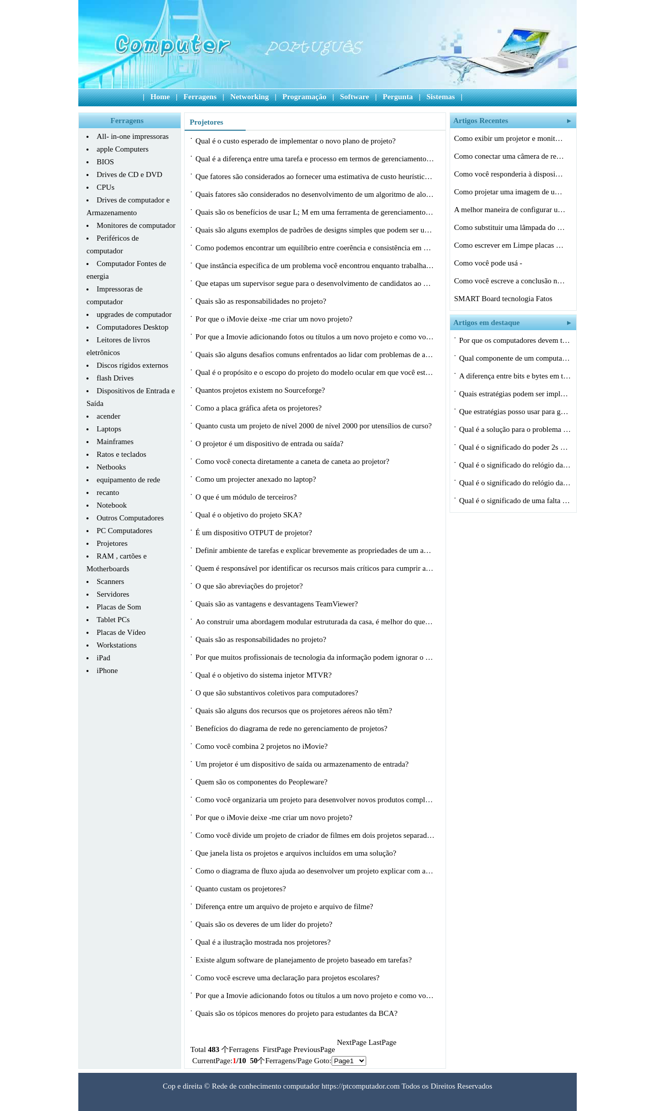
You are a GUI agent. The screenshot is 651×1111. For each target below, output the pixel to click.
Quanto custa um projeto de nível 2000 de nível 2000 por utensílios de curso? (314, 426)
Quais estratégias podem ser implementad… (515, 394)
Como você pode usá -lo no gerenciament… (488, 264)
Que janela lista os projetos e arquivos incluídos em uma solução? (296, 853)
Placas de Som (119, 607)
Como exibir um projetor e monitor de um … (510, 138)
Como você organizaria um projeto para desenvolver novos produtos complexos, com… (314, 800)
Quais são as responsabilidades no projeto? (261, 301)
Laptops (109, 429)
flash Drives (115, 378)
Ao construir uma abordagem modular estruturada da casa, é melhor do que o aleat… (314, 622)
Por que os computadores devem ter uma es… (515, 340)
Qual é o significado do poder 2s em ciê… (515, 447)
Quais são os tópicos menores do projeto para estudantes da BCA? (297, 1013)
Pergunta (397, 97)
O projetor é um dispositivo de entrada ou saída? (270, 444)
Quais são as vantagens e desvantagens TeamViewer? (277, 604)
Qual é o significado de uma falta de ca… (515, 500)
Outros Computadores (130, 518)
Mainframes (115, 441)
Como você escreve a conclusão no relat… (510, 281)
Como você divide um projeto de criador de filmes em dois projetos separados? (314, 835)
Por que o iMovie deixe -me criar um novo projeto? (274, 319)
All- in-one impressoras (133, 136)
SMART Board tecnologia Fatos (504, 299)
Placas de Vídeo (121, 632)
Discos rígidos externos (132, 365)
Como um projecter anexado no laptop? (256, 479)
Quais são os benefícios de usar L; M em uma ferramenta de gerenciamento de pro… (314, 212)
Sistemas (440, 97)
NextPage (351, 1042)
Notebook (112, 505)
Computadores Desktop (132, 327)
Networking (249, 97)
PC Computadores (125, 531)
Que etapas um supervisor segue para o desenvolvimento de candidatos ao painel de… (314, 283)
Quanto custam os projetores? (241, 889)
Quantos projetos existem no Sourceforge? (261, 390)
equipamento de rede (128, 480)
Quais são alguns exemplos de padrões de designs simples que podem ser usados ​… (314, 231)
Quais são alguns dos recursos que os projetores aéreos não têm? (294, 711)
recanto (108, 492)
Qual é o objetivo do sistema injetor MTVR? (264, 675)
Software (354, 97)
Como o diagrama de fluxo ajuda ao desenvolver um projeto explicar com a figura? (314, 871)
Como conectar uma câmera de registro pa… (510, 156)
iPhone (107, 670)
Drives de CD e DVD (129, 174)
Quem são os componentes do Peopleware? (262, 782)
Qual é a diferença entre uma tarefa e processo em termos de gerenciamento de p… (314, 159)
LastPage (382, 1042)
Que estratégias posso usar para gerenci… (515, 411)
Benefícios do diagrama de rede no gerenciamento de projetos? (292, 728)
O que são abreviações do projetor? (250, 586)
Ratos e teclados (121, 454)
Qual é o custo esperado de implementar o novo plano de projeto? (296, 141)
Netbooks (111, 467)
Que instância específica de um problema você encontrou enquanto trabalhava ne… (314, 265)
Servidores (113, 594)
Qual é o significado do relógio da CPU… (515, 465)
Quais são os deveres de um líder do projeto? (264, 924)
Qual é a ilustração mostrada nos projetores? (264, 942)
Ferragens (200, 97)
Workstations (117, 645)
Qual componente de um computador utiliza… (515, 358)
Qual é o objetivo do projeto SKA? (249, 515)
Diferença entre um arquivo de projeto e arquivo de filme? (285, 906)
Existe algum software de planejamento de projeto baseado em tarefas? (304, 960)
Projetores (112, 543)
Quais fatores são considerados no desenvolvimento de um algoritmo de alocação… (314, 194)
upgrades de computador (134, 314)
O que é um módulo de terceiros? (247, 497)
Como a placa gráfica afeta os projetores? (259, 408)
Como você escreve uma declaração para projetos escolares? (288, 978)
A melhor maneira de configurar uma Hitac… (510, 210)
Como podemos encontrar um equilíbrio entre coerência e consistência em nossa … (314, 248)
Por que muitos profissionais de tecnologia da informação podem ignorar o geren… (314, 657)
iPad (103, 658)
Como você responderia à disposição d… (510, 174)
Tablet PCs (113, 620)
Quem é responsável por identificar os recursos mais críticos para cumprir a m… (314, 568)
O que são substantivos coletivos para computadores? (277, 693)
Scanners (110, 581)
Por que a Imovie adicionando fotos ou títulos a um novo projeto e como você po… (314, 337)
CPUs (105, 187)
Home (160, 97)
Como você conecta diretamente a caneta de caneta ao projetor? (293, 461)
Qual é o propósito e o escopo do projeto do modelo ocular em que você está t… (314, 372)
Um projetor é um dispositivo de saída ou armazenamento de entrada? (302, 764)
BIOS (105, 162)
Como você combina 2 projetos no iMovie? (262, 746)
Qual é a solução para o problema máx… (515, 429)
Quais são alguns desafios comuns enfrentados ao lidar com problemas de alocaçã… (314, 354)
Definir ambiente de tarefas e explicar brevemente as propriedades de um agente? (314, 550)
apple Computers (123, 149)
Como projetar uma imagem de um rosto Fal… (510, 192)
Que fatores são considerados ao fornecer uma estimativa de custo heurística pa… (314, 176)
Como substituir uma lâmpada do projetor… (510, 227)
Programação (304, 97)
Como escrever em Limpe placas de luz (510, 245)
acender (109, 416)
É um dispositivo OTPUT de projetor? (254, 533)
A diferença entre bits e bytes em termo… (515, 376)
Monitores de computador (136, 225)
